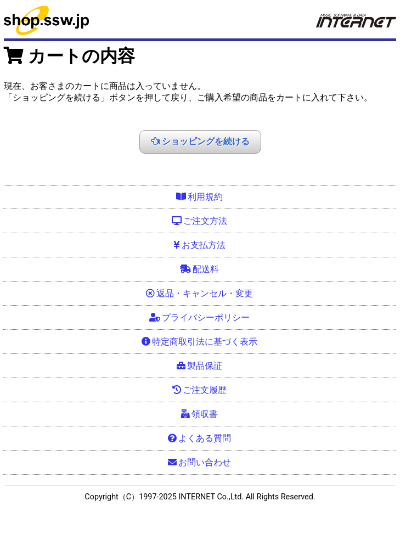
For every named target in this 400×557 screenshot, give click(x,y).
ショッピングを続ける (200, 141)
